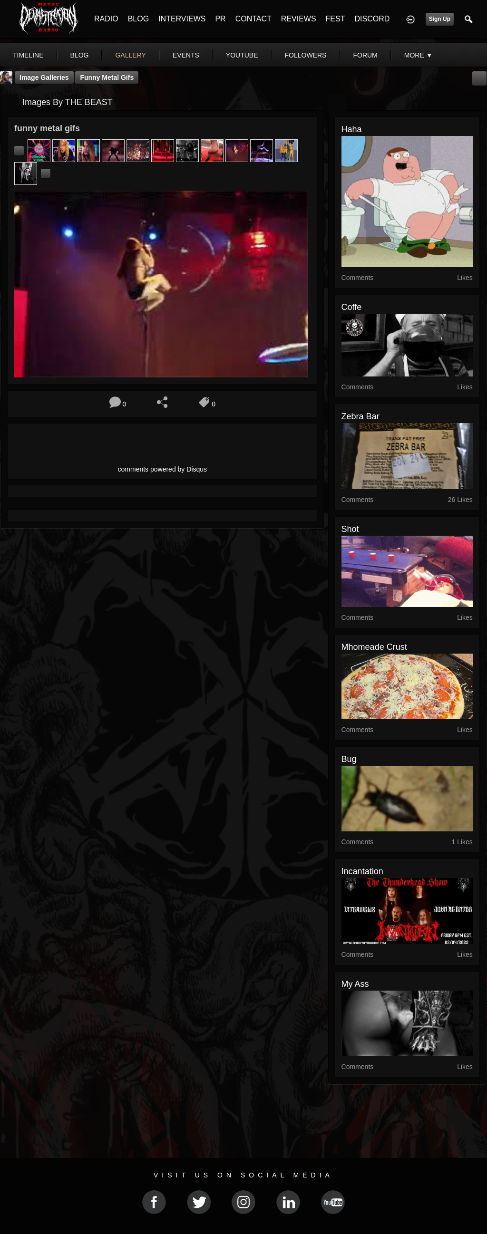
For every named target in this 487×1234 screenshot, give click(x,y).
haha (351, 129)
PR (220, 19)
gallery (130, 55)
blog (79, 55)
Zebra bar (360, 416)
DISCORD (372, 19)
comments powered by (162, 469)
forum (365, 55)
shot (350, 529)
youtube (242, 55)
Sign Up (439, 19)
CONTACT (253, 19)
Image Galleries (44, 77)
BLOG (138, 19)
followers (306, 55)
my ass (355, 984)
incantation (362, 871)
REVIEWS (298, 19)
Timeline (28, 55)
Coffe (351, 307)
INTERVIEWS (181, 19)
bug (349, 759)
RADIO (106, 19)
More (418, 55)
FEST (335, 19)
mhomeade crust (374, 647)
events (186, 55)
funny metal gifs (107, 77)
